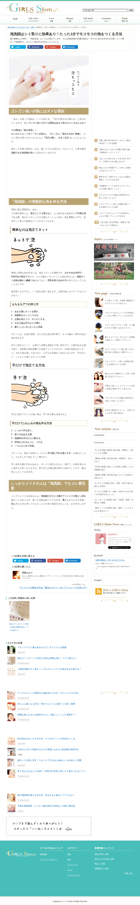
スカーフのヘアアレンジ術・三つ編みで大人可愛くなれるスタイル (120, 326)
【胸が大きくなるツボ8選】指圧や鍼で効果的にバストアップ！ (114, 150)
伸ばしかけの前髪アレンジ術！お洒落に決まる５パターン (115, 169)
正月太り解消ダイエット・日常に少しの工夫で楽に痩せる (120, 411)
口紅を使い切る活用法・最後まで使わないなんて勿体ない (115, 223)
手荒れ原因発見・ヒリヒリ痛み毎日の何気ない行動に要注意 (46, 806)
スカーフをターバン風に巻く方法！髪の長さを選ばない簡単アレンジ (120, 350)
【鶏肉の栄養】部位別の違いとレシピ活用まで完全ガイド (113, 476)
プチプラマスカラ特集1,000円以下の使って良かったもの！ (114, 196)
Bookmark (70, 47)
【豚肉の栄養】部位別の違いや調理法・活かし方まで (113, 459)
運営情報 (43, 854)
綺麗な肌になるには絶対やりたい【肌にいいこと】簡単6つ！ (46, 715)
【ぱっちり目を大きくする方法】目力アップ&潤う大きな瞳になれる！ (115, 160)
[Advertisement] (49, 176)
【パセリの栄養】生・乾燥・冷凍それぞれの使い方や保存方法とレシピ (113, 492)
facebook (35, 47)
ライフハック (88, 21)
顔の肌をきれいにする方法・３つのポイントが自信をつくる (46, 738)
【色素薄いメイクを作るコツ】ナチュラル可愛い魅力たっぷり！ (115, 187)
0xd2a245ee (99, 443)
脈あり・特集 (100, 864)
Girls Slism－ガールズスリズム (110, 560)
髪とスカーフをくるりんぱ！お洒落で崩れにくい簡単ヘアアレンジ (120, 338)
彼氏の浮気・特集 (102, 854)
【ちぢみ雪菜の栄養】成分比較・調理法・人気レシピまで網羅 (113, 451)
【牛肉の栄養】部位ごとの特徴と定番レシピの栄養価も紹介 (113, 468)
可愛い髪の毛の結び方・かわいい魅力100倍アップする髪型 (115, 141)
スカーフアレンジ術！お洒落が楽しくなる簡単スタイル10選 (115, 205)
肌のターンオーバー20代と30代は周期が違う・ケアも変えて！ (19, 627)
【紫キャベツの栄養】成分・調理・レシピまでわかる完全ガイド (113, 509)
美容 (69, 21)
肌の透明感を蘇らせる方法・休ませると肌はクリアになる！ (46, 795)
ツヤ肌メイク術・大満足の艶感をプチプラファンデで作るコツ (120, 302)
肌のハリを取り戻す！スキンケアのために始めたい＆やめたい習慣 (49, 760)
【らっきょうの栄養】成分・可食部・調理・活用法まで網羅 (113, 501)
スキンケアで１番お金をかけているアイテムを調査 (42, 647)
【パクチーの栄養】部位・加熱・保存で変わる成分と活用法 (113, 484)
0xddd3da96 (99, 435)
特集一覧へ (129, 873)
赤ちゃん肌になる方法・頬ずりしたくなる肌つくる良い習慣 (46, 704)
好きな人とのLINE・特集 (104, 859)
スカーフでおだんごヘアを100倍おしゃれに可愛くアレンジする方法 (114, 214)
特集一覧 (125, 21)
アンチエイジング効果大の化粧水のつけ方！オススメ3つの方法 (47, 693)
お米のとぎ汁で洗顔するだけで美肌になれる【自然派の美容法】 (48, 749)
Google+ (53, 47)
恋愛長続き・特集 (102, 868)
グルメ (106, 21)
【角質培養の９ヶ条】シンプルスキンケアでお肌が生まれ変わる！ (49, 669)
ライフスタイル (33, 21)
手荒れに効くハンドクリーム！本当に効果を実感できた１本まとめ (120, 387)
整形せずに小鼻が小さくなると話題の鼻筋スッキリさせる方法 (115, 178)
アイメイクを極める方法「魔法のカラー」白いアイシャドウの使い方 (52, 587)
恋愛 (51, 21)
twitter (17, 47)
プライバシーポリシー (48, 859)
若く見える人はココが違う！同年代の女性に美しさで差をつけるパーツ (51, 771)
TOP (15, 19)
